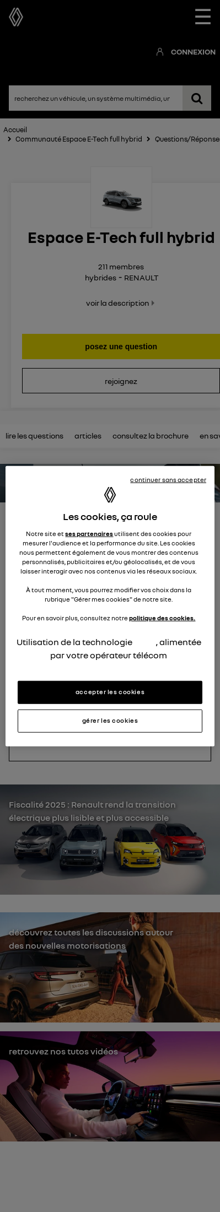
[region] (110, 606)
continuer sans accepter (168, 480)
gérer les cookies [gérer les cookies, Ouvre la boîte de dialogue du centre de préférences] (110, 720)
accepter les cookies (110, 691)
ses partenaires (89, 533)
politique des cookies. (162, 618)
